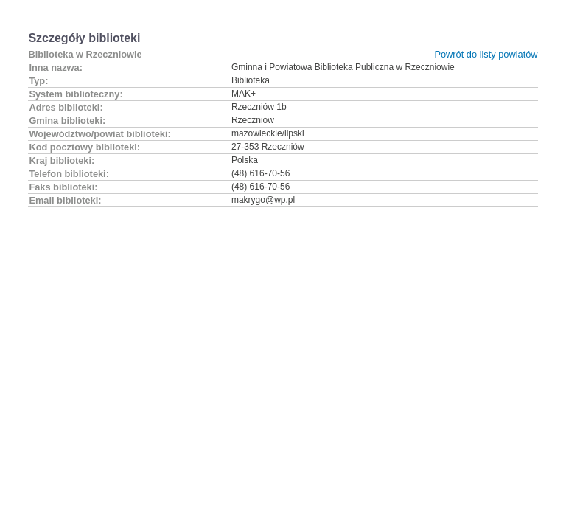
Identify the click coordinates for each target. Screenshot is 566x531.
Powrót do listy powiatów (485, 54)
